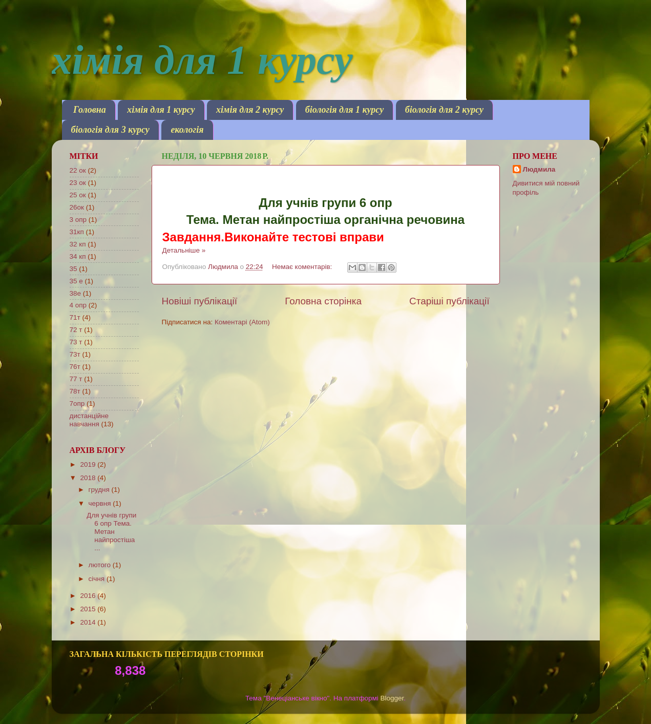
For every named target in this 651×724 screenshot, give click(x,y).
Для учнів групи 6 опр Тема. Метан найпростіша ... (111, 531)
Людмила (539, 169)
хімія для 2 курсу (250, 110)
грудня (100, 489)
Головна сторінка (323, 301)
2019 (88, 464)
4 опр (78, 305)
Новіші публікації (200, 301)
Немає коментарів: (303, 267)
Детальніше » (184, 250)
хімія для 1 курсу (202, 59)
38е (75, 293)
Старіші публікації (449, 301)
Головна (89, 110)
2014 (88, 622)
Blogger (392, 698)
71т (75, 317)
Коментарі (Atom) (242, 322)
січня (98, 579)
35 (73, 269)
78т (75, 391)
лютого (101, 565)
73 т (76, 342)
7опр (77, 403)
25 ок (78, 195)
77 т (76, 379)
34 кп (78, 256)
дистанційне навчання (89, 420)
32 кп (78, 244)
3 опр (78, 219)
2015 (88, 609)
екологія (187, 130)
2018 (88, 478)
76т (75, 366)
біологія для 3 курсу (110, 130)
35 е (76, 281)
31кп (77, 232)
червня (101, 503)
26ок (77, 207)
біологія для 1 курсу (344, 110)
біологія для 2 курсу (444, 110)
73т (75, 354)
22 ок (78, 170)
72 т (76, 330)
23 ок (78, 183)
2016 (88, 595)
